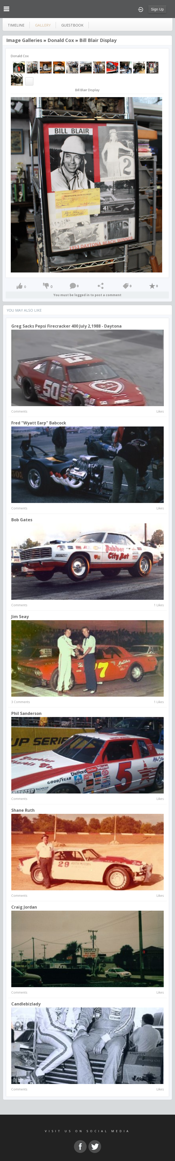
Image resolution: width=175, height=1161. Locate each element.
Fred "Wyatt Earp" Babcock (38, 423)
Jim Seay (20, 616)
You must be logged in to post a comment (87, 295)
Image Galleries (24, 40)
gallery (43, 25)
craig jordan (24, 907)
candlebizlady (26, 1004)
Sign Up (157, 9)
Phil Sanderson (26, 713)
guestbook (72, 25)
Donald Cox (60, 40)
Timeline (16, 25)
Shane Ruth (23, 810)
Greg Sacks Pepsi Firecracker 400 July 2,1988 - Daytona (66, 326)
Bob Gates (21, 520)
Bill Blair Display (97, 40)
